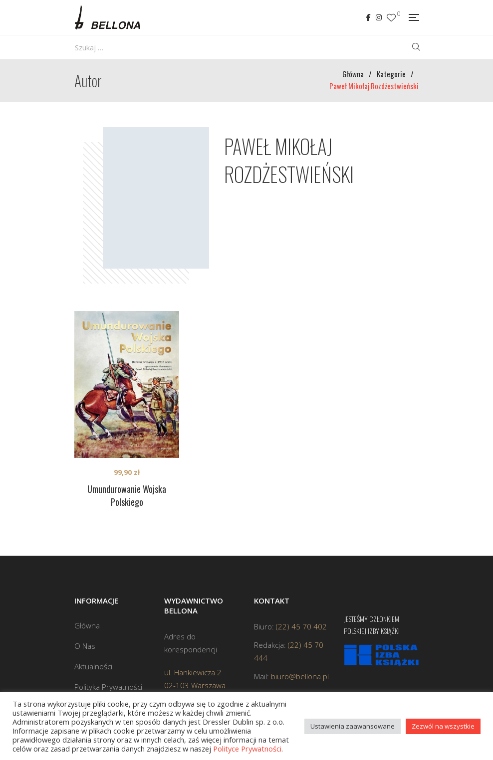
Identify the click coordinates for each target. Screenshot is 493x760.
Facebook (368, 17)
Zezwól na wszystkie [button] (443, 726)
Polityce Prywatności (247, 749)
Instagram (379, 17)
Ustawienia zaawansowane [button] (352, 726)
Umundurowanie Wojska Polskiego (126, 495)
